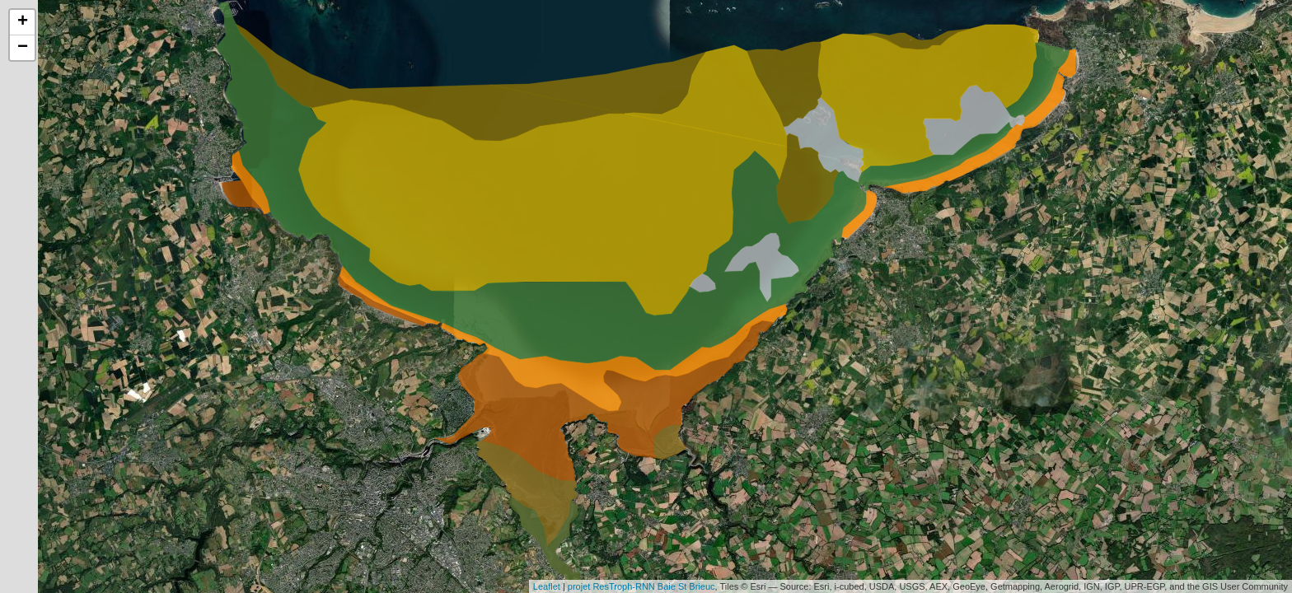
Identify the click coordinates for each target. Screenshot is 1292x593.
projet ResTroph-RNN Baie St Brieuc (641, 586)
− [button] (22, 47)
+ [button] (22, 22)
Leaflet (546, 586)
